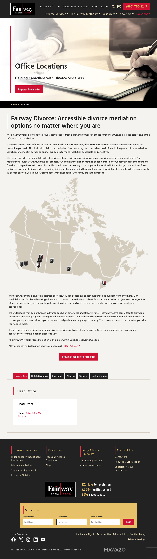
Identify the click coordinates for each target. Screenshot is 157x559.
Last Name (61, 516)
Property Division (21, 475)
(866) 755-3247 (136, 6)
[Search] (113, 6)
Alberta (71, 375)
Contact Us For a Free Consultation (78, 356)
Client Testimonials (90, 465)
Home (14, 104)
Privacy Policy (120, 534)
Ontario (83, 375)
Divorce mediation (21, 465)
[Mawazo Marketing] (115, 550)
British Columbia (39, 375)
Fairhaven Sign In (85, 534)
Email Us (22, 416)
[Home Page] (22, 8)
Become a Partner (50, 6)
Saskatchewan (99, 375)
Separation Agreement (23, 470)
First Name (28, 516)
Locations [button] (142, 14)
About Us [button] (125, 14)
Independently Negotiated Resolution (26, 458)
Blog (48, 465)
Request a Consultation (95, 6)
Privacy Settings (137, 539)
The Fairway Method (91, 460)
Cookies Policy (138, 534)
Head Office (20, 375)
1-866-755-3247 (71, 345)
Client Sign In (71, 6)
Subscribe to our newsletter (124, 468)
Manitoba (57, 375)
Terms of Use (104, 534)
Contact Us (121, 457)
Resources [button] (109, 14)
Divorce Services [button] (55, 14)
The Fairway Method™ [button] (84, 14)
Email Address (97, 516)
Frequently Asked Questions (55, 458)
